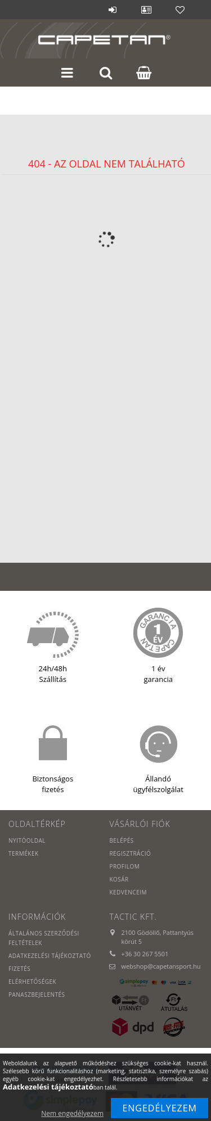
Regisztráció (130, 853)
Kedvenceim (128, 892)
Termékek (23, 853)
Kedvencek (180, 9)
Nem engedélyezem (72, 1113)
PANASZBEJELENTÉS (36, 994)
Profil (146, 9)
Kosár (118, 879)
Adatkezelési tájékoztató (49, 956)
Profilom (124, 866)
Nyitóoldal (27, 840)
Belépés (112, 9)
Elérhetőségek (32, 982)
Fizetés (19, 969)
